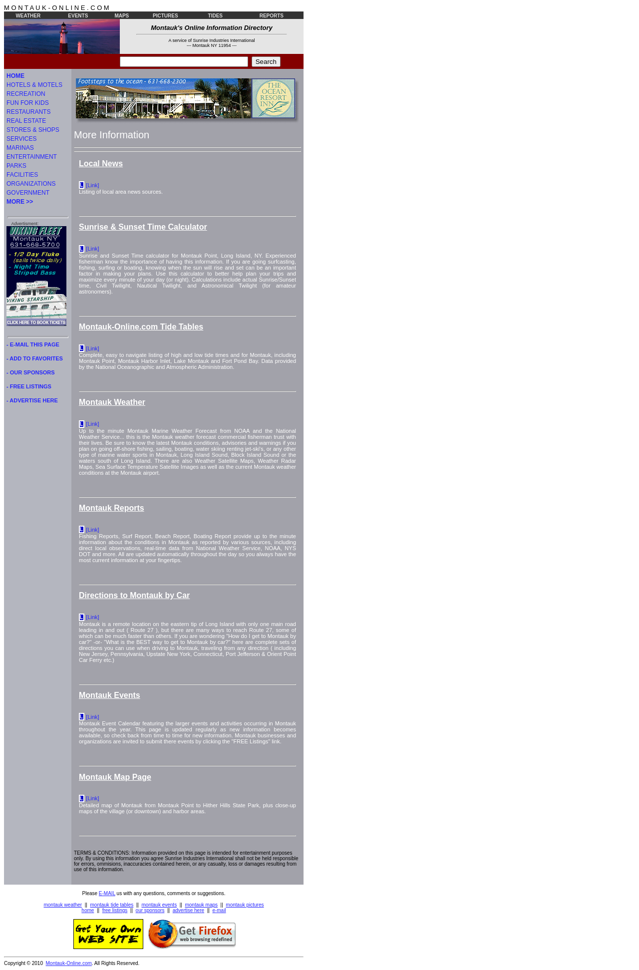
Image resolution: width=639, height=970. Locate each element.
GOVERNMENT (27, 192)
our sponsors (150, 910)
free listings (115, 910)
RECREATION (25, 93)
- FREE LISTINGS (28, 386)
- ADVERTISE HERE (32, 400)
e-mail (219, 910)
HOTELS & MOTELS (34, 84)
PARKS (16, 165)
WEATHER (27, 15)
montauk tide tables (112, 905)
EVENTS (78, 15)
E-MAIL (107, 893)
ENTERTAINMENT (31, 156)
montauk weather (62, 905)
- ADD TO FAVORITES (34, 358)
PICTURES (165, 15)
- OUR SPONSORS (30, 372)
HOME (15, 75)
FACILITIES (22, 174)
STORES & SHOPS (32, 129)
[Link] (92, 185)
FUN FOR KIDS (27, 102)
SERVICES (21, 138)
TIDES (215, 15)
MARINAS (20, 147)
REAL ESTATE (26, 120)
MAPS (121, 15)
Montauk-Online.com (69, 963)
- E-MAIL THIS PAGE (32, 344)
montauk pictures (245, 905)
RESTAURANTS (28, 111)
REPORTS (272, 15)
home (87, 910)
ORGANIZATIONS (30, 183)
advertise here (188, 910)
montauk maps (201, 905)
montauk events (159, 905)
